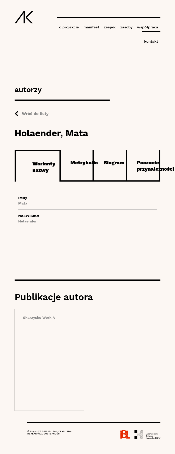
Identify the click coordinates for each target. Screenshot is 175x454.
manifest (91, 27)
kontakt (151, 41)
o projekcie (69, 27)
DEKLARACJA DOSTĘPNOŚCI (43, 433)
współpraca (147, 27)
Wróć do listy (35, 113)
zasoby (126, 27)
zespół (110, 27)
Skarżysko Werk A (39, 317)
